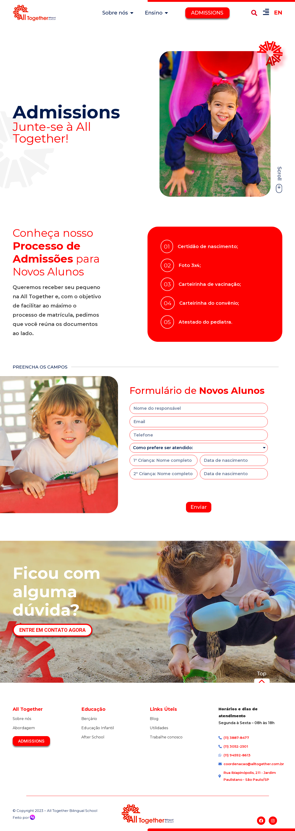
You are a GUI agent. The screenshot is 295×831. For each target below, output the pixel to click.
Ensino (156, 13)
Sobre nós (117, 13)
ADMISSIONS (207, 13)
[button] (254, 13)
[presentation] (165, 491)
